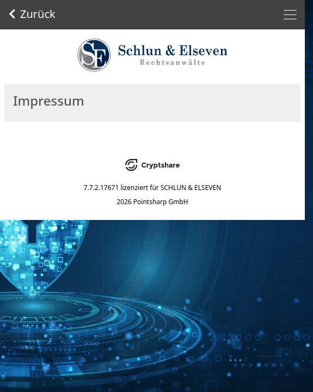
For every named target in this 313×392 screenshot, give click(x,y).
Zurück (32, 14)
